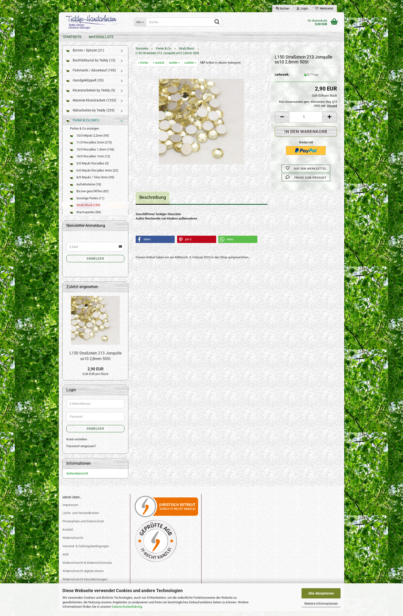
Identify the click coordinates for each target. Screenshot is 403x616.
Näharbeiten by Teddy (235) (90, 115)
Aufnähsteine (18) (85, 189)
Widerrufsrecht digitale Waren (83, 576)
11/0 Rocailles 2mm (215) (91, 147)
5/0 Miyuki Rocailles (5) (89, 168)
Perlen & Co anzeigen (84, 133)
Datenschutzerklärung (126, 606)
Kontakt (67, 534)
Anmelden (95, 263)
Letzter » (190, 67)
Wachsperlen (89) (85, 217)
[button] (282, 121)
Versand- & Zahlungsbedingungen (85, 551)
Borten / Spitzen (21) (85, 55)
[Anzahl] (305, 121)
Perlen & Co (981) (82, 125)
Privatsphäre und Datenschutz (83, 526)
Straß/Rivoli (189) (85, 210)
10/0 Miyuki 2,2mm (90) (89, 140)
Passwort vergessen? (81, 451)
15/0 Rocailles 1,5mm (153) (92, 154)
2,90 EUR (95, 373)
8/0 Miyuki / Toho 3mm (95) (92, 182)
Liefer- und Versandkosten (80, 518)
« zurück (158, 67)
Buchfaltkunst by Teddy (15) (90, 65)
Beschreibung (152, 202)
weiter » (174, 67)
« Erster (143, 67)
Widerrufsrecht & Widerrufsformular (87, 567)
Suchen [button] (282, 8)
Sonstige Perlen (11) (87, 203)
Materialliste (101, 37)
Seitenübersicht (77, 478)
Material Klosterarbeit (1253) (91, 105)
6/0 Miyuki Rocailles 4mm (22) (94, 175)
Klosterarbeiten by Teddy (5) (90, 95)
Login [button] (302, 8)
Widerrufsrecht (72, 543)
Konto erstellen (76, 444)
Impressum (70, 509)
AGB (65, 559)
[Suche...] (140, 22)
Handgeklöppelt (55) (85, 85)
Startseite (72, 37)
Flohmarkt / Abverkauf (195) (91, 75)
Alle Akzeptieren (321, 593)
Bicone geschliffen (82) (89, 196)
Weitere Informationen (321, 604)
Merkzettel (324, 8)
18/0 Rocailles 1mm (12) (90, 161)
